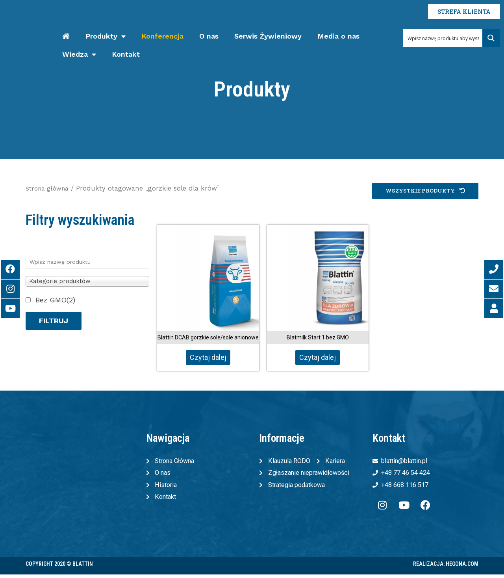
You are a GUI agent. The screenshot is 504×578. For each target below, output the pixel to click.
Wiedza (79, 54)
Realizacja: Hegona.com (445, 567)
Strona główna (49, 188)
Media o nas (338, 36)
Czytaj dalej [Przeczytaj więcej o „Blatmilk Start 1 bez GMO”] (317, 357)
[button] (422, 191)
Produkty (105, 36)
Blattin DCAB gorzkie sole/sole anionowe (208, 337)
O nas (209, 36)
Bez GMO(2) (55, 300)
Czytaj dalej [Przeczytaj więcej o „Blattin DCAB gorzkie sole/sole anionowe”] (208, 357)
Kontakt (126, 54)
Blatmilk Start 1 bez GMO (318, 337)
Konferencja (162, 36)
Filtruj (53, 321)
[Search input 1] (443, 38)
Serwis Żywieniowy (268, 36)
